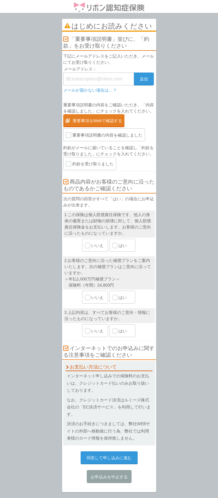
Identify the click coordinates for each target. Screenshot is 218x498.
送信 (144, 79)
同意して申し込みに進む (109, 457)
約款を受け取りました (93, 163)
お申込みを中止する (109, 477)
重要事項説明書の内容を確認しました (107, 135)
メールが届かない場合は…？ (90, 90)
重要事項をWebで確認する (97, 120)
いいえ (97, 245)
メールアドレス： (80, 69)
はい (123, 245)
